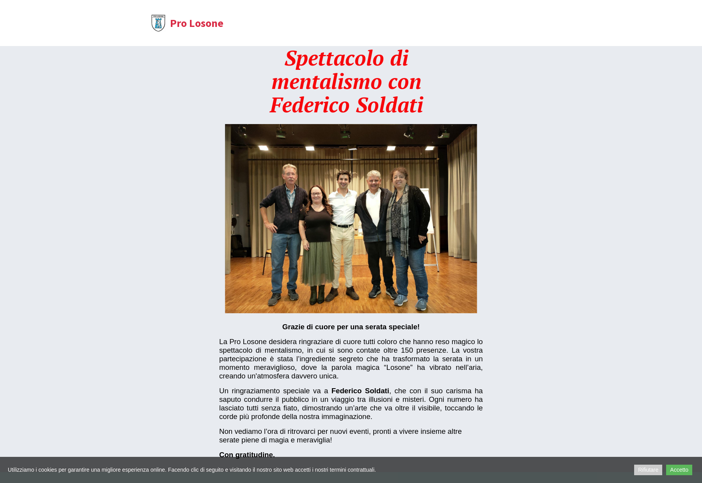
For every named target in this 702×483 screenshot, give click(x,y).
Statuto (331, 24)
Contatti (370, 24)
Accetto (679, 470)
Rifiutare (648, 470)
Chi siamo (289, 24)
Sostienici (472, 24)
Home (248, 24)
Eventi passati (419, 24)
